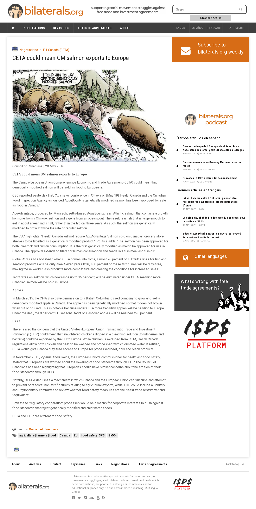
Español (197, 27)
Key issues (61, 28)
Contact (55, 464)
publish (236, 27)
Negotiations (34, 28)
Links (98, 464)
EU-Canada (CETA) (56, 50)
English (181, 27)
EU (76, 435)
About (125, 28)
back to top (235, 464)
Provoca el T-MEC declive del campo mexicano (210, 178)
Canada (65, 435)
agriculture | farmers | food (38, 435)
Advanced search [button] (211, 18)
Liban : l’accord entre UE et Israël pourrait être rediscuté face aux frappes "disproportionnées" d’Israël (211, 202)
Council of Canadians (43, 429)
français (213, 27)
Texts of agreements (94, 28)
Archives (35, 464)
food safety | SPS (93, 435)
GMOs (112, 435)
